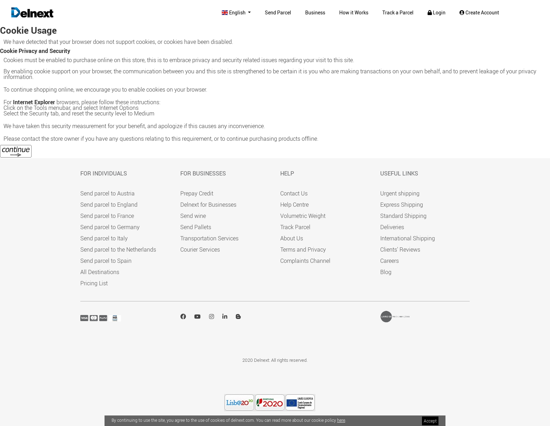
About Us (291, 238)
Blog (385, 272)
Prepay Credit (196, 193)
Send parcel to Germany (110, 227)
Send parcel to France (107, 216)
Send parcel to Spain (106, 261)
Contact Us (294, 193)
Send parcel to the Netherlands (118, 249)
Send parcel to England (109, 204)
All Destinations (99, 272)
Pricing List (94, 283)
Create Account (479, 12)
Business (315, 12)
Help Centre (294, 204)
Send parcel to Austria (107, 193)
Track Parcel (295, 227)
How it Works (353, 12)
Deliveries (392, 227)
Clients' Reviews (400, 249)
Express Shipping (401, 204)
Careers (389, 261)
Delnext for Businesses (208, 204)
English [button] (234, 12)
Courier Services (200, 249)
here (341, 420)
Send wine (193, 216)
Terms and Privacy (303, 249)
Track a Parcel (398, 12)
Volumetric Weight (303, 216)
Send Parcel (278, 12)
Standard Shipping (403, 216)
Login (436, 12)
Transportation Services (209, 238)
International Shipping (407, 238)
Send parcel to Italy (104, 238)
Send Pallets (195, 227)
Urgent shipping (400, 193)
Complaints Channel (305, 261)
